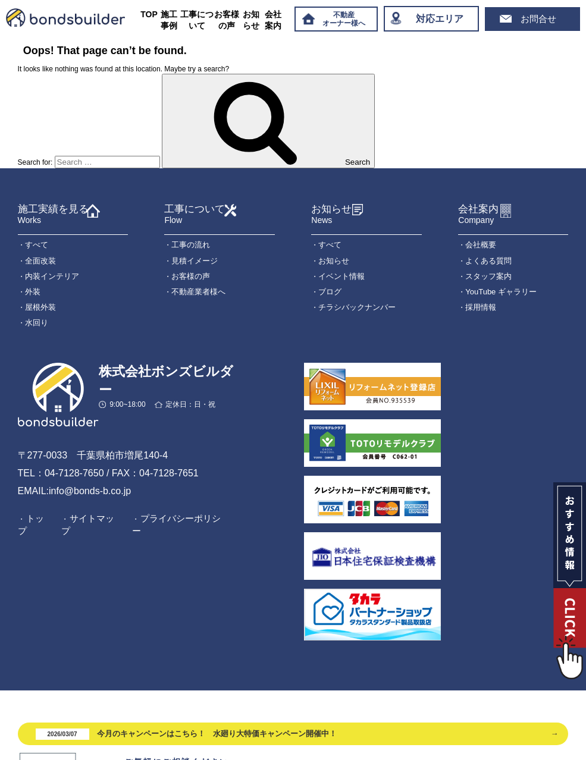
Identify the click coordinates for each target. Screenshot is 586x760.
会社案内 (273, 20)
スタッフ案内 (488, 276)
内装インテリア (52, 276)
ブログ (329, 291)
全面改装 (40, 260)
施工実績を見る (53, 214)
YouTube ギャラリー (501, 291)
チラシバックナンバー (357, 307)
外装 (32, 291)
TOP (149, 14)
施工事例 (169, 20)
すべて (36, 244)
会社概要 (480, 244)
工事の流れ (190, 244)
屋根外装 (40, 307)
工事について (197, 20)
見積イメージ (194, 260)
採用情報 (480, 307)
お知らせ (251, 20)
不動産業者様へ (198, 291)
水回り (36, 322)
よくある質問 (488, 260)
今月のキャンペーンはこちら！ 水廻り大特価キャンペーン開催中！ (186, 734)
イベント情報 (341, 276)
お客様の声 (226, 20)
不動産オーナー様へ (343, 19)
